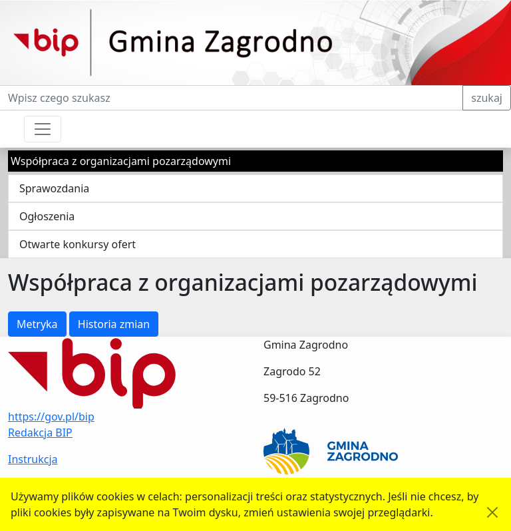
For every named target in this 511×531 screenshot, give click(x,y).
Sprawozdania (54, 188)
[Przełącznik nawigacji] (42, 129)
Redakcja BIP (40, 432)
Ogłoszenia (47, 216)
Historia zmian (114, 324)
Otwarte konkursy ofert (77, 244)
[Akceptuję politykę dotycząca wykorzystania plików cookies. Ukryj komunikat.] (492, 512)
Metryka (37, 324)
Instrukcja (33, 459)
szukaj (486, 97)
